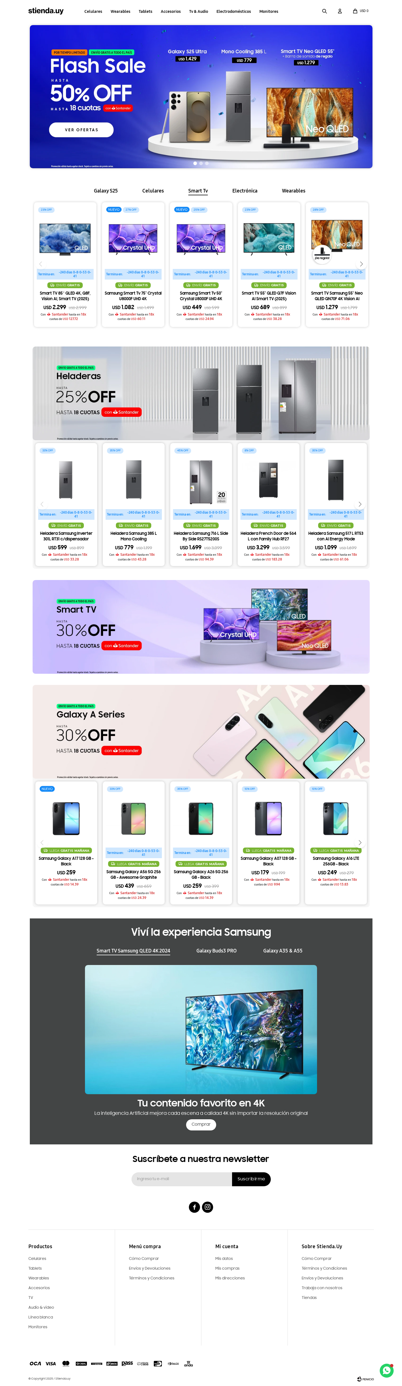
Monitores (268, 11)
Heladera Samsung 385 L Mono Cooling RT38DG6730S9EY (134, 537)
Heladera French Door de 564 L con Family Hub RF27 (268, 537)
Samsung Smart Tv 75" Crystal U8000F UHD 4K (133, 296)
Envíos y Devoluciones (322, 1278)
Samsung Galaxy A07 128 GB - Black (268, 862)
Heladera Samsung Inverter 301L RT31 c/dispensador (66, 537)
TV (30, 1298)
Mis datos (224, 1259)
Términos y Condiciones (324, 1269)
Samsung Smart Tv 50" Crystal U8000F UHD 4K (201, 296)
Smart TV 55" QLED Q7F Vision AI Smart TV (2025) (269, 296)
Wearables (120, 11)
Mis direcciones (230, 1278)
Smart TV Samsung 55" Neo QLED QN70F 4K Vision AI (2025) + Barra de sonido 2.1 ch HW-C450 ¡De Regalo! (337, 297)
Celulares (93, 11)
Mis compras (227, 1269)
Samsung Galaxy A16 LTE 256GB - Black (336, 862)
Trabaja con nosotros (322, 1288)
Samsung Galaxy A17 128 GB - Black (66, 862)
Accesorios (171, 11)
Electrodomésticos (233, 11)
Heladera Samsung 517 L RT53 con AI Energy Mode (335, 537)
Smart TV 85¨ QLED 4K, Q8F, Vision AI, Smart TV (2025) (65, 296)
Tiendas (309, 1298)
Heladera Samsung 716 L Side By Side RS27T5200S (201, 537)
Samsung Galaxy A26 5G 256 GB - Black (201, 875)
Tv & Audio (198, 11)
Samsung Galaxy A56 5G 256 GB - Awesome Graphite (133, 875)
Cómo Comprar (317, 1259)
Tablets (145, 11)
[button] (325, 11)
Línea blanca (40, 1317)
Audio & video (41, 1308)
